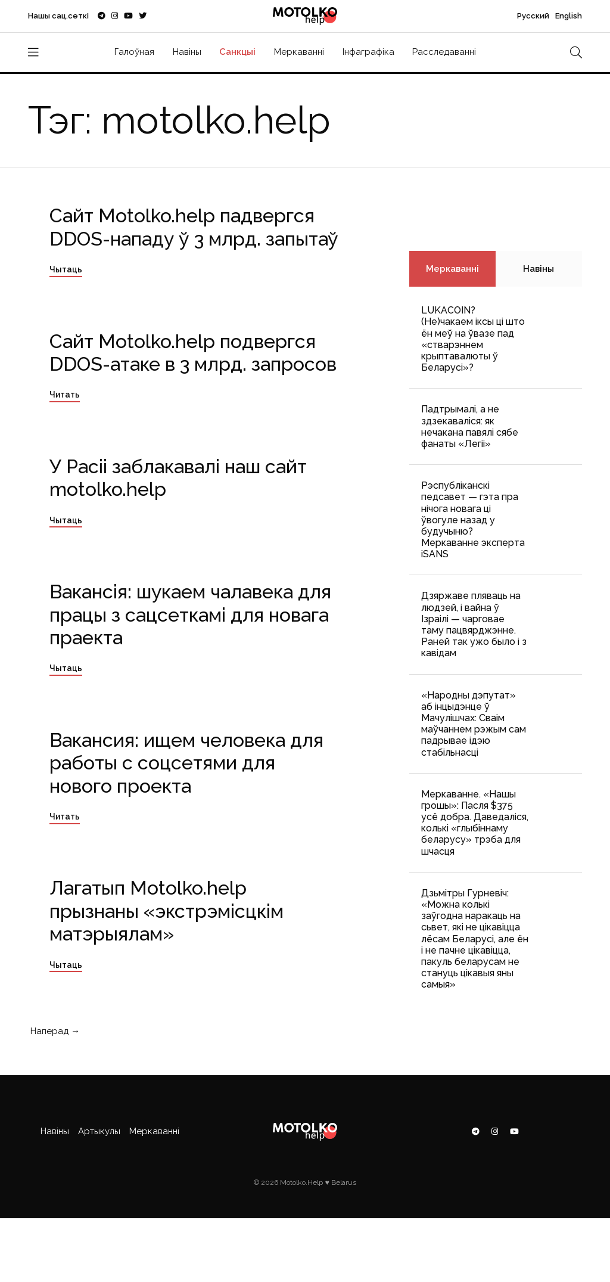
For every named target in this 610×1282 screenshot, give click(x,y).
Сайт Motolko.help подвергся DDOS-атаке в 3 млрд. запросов (193, 352)
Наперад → (54, 1031)
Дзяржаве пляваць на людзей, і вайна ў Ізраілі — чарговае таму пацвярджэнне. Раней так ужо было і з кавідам (474, 624)
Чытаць (65, 269)
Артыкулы (99, 1131)
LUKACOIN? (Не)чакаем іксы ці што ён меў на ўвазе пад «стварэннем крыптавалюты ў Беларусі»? (473, 339)
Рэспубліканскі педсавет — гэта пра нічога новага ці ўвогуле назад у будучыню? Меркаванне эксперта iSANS (473, 520)
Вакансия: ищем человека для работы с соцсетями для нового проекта (186, 763)
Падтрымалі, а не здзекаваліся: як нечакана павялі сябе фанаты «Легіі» (469, 426)
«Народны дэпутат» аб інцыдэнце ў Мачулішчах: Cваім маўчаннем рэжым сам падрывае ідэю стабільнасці (473, 724)
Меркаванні (299, 51)
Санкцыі (237, 51)
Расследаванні (444, 51)
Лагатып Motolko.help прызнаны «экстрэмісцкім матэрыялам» (166, 911)
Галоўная (134, 51)
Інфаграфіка (368, 51)
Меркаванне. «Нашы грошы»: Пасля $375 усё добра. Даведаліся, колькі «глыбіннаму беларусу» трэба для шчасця (474, 823)
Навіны (187, 51)
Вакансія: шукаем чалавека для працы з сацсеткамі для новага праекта (190, 614)
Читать (64, 394)
